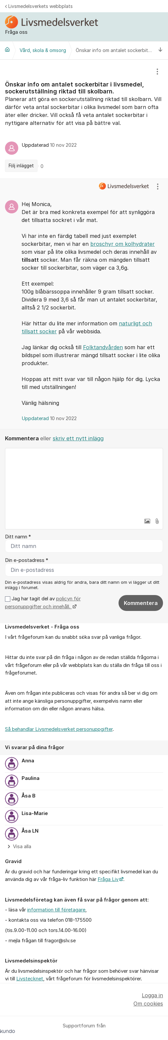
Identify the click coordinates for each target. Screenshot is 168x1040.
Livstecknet (29, 979)
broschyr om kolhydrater (122, 244)
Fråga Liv (108, 879)
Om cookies (148, 1003)
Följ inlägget (21, 165)
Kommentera (141, 603)
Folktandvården (103, 347)
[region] (84, 119)
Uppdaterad (49, 418)
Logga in (152, 995)
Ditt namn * (18, 537)
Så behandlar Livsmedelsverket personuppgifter (59, 729)
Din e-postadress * (26, 560)
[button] (147, 521)
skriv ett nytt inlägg (78, 438)
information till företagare (56, 910)
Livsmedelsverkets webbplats (39, 6)
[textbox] (84, 481)
